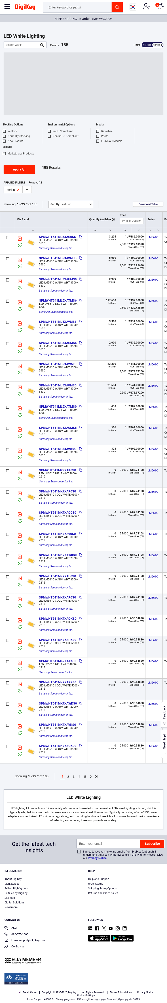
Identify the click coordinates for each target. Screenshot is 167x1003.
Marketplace (11, 883)
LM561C (153, 237)
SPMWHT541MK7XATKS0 (57, 661)
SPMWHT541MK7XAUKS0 (57, 746)
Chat (10, 929)
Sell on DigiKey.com (16, 888)
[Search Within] (21, 45)
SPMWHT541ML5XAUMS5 (58, 428)
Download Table (148, 204)
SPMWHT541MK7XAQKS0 (57, 618)
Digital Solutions (14, 902)
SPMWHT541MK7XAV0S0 (57, 534)
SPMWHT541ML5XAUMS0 (58, 279)
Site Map (9, 897)
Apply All (19, 169)
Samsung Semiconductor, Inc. (56, 248)
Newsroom (11, 907)
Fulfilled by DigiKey (15, 893)
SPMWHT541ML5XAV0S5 (57, 449)
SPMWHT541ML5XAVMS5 (57, 258)
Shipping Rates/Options (102, 888)
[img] (25, 8)
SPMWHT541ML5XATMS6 (58, 300)
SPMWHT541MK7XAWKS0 (58, 703)
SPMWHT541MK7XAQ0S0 (57, 512)
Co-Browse (14, 947)
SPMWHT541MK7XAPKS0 (57, 640)
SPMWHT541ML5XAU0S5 (57, 237)
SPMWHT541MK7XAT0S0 (57, 470)
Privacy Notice (97, 858)
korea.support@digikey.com (24, 941)
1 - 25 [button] (21, 204)
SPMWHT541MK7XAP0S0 (57, 491)
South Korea (27, 992)
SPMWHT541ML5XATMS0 (58, 406)
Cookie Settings (86, 995)
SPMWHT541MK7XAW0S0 (58, 555)
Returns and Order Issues (103, 893)
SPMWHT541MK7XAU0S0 (57, 576)
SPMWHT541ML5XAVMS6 (57, 321)
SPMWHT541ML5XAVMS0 (57, 385)
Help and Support (98, 879)
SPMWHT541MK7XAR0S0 (57, 597)
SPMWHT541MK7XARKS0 (57, 682)
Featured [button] (61, 204)
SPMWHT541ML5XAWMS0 (58, 364)
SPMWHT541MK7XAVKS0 (57, 724)
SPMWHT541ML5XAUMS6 (58, 343)
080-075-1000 (16, 935)
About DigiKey (13, 879)
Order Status (95, 883)
